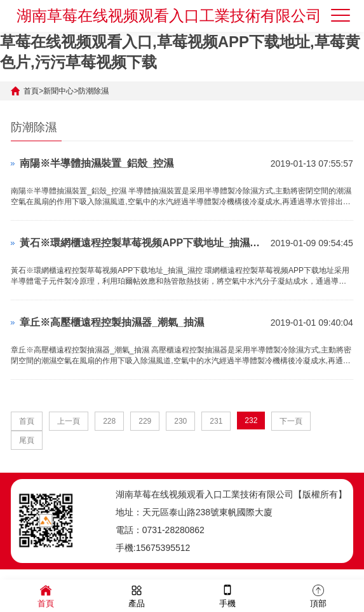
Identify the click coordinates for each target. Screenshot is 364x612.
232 (251, 420)
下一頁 (291, 421)
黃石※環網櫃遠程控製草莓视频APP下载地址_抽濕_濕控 (142, 242)
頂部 (318, 595)
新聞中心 (58, 91)
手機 (227, 595)
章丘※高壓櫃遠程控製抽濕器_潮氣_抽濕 (112, 322)
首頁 (31, 91)
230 (180, 421)
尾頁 (26, 440)
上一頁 (68, 421)
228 (109, 421)
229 (144, 421)
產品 (136, 595)
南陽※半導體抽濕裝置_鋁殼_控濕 (96, 163)
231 (216, 421)
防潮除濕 (93, 91)
